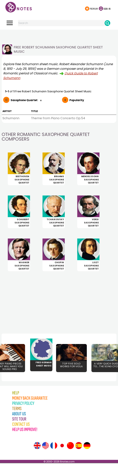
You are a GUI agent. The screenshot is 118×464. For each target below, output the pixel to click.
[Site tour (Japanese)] (62, 446)
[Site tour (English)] (37, 446)
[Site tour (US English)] (45, 446)
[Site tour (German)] (87, 446)
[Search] (107, 23)
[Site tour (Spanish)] (79, 446)
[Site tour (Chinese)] (70, 446)
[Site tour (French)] (54, 446)
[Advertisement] (59, 35)
